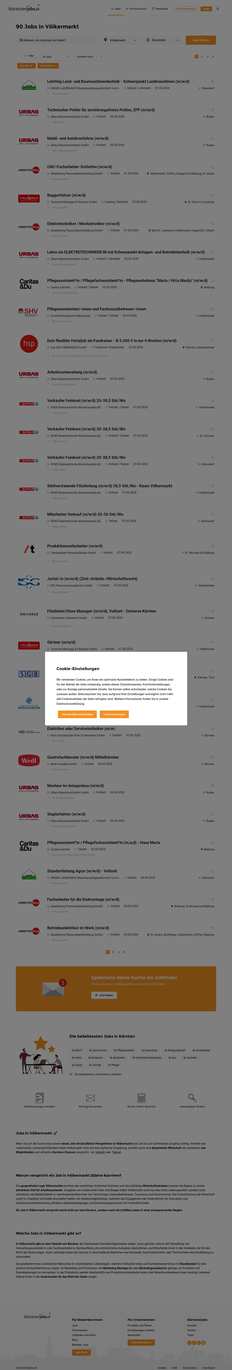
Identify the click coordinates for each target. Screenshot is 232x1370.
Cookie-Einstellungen (114, 714)
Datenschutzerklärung (70, 703)
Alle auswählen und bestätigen (77, 714)
